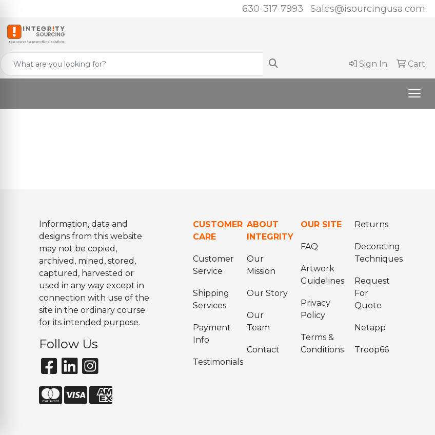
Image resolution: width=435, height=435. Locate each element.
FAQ (309, 246)
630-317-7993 (272, 8)
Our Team (258, 321)
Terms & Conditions (321, 343)
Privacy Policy (315, 309)
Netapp (370, 327)
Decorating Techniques (375, 253)
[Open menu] (414, 93)
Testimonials (213, 362)
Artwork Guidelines (321, 275)
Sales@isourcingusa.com (367, 8)
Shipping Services (211, 299)
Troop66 (371, 349)
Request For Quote (372, 293)
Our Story (267, 293)
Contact (263, 349)
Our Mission (261, 265)
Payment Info (212, 334)
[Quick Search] (131, 64)
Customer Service (213, 265)
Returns (371, 224)
